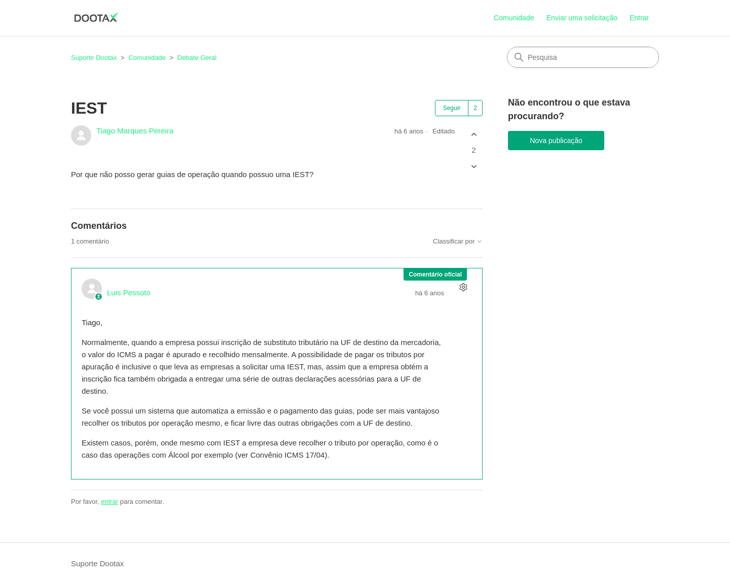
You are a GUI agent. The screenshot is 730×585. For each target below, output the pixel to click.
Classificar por (458, 241)
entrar (109, 501)
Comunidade (514, 18)
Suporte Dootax (94, 57)
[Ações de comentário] (463, 287)
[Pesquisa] (583, 57)
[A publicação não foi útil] (474, 167)
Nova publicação (556, 140)
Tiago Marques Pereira (134, 130)
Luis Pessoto (129, 292)
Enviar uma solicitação (581, 18)
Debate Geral (196, 57)
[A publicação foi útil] (474, 134)
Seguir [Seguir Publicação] (452, 108)
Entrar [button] (639, 18)
